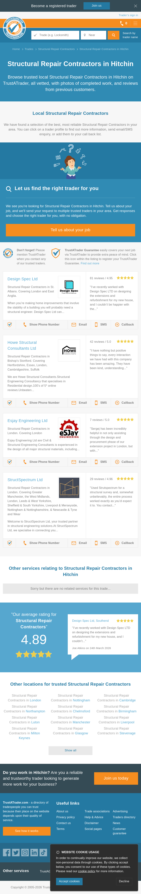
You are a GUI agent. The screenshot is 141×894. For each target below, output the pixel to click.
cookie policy (86, 871)
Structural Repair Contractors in (24, 733)
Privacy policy (65, 817)
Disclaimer (92, 823)
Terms (60, 828)
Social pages (93, 828)
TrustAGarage (49, 871)
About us (62, 811)
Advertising (120, 811)
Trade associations (97, 811)
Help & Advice (94, 817)
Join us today (116, 778)
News (116, 823)
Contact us (63, 823)
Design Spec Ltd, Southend (90, 620)
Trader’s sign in (128, 15)
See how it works (26, 830)
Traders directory (124, 817)
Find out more (90, 263)
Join (97, 5)
